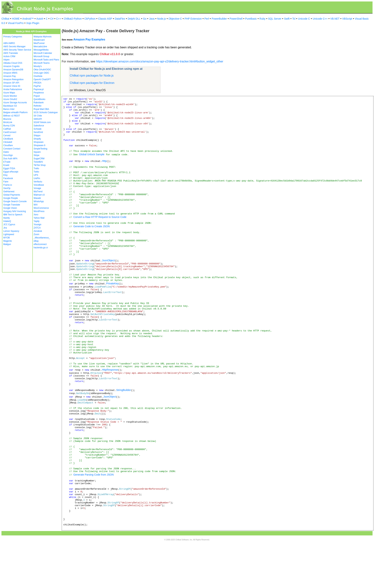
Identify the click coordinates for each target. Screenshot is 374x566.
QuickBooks (39, 99)
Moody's (38, 66)
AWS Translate (10, 53)
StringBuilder (123, 390)
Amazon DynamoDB (13, 69)
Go (144, 18)
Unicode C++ (320, 18)
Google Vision (10, 208)
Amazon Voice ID (11, 86)
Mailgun (7, 244)
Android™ (28, 18)
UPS (36, 175)
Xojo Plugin (32, 23)
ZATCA (37, 228)
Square (37, 152)
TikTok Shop (40, 165)
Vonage (37, 188)
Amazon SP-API (11, 82)
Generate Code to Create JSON (91, 226)
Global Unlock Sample (92, 154)
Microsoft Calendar (43, 53)
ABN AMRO (9, 43)
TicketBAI (38, 162)
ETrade (6, 162)
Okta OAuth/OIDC (42, 69)
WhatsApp (39, 201)
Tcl (293, 18)
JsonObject (108, 260)
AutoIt (39, 18)
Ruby (262, 18)
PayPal (37, 86)
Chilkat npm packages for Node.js (91, 75)
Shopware (39, 142)
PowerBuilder (219, 18)
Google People (10, 198)
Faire (5, 181)
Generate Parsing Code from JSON (93, 474)
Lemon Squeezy (11, 231)
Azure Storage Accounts (15, 102)
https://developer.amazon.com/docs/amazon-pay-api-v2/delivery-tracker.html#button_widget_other (159, 61)
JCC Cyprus (9, 224)
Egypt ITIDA (9, 168)
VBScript (347, 18)
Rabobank (39, 102)
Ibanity (6, 218)
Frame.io (7, 185)
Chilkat (5, 18)
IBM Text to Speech (12, 214)
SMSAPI (38, 119)
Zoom (36, 234)
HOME (16, 18)
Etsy (5, 175)
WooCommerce (41, 208)
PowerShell (236, 18)
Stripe (36, 155)
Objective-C (175, 18)
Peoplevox (39, 92)
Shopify (37, 139)
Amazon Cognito (11, 66)
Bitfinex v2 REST (11, 115)
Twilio (36, 171)
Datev (6, 152)
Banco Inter (8, 109)
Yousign (37, 224)
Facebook (8, 178)
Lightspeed (8, 234)
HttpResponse (110, 369)
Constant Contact (11, 148)
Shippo (37, 135)
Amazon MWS (10, 73)
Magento (7, 241)
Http (104, 160)
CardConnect (9, 132)
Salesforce (39, 125)
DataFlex (120, 18)
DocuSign (8, 155)
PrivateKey (112, 283)
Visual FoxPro (16, 23)
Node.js (161, 18)
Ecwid (6, 165)
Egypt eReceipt (10, 171)
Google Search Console (15, 201)
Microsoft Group (41, 56)
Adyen (6, 59)
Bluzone (7, 119)
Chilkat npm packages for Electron (92, 82)
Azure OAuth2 (10, 99)
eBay (36, 241)
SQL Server (275, 18)
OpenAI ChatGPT (42, 79)
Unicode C (304, 18)
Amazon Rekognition (13, 79)
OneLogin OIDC (41, 73)
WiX (36, 204)
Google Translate (11, 204)
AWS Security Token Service (17, 50)
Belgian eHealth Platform (15, 112)
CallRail (7, 129)
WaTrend (38, 191)
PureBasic (251, 18)
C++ (58, 18)
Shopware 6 (39, 145)
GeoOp (6, 188)
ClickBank (8, 139)
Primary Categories (12, 36)
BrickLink (7, 122)
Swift (287, 18)
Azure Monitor (10, 96)
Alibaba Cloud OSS (12, 63)
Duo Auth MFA (10, 158)
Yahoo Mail (39, 218)
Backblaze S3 (10, 106)
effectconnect (40, 244)
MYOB (6, 237)
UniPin (37, 178)
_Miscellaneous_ (42, 237)
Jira (5, 228)
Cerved (6, 135)
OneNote (38, 76)
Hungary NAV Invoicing (14, 211)
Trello (36, 168)
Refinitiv (38, 106)
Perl (206, 18)
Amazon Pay (9, 76)
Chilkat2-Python (73, 18)
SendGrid (38, 132)
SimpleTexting (40, 148)
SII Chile (38, 115)
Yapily (37, 221)
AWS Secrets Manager (14, 46)
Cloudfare (8, 145)
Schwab (38, 129)
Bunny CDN (9, 125)
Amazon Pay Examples (89, 39)
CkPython (90, 18)
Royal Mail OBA (41, 109)
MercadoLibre (40, 46)
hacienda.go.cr (41, 247)
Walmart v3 (39, 195)
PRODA (38, 82)
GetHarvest (8, 191)
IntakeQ (7, 221)
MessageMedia (41, 50)
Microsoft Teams (42, 63)
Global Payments (11, 195)
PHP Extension (193, 18)
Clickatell (7, 142)
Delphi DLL (134, 18)
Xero (36, 214)
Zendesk (38, 231)
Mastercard (39, 40)
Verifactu (38, 181)
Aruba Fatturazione (12, 89)
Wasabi (37, 198)
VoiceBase (39, 185)
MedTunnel (39, 43)
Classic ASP (105, 18)
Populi (37, 96)
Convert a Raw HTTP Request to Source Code (99, 217)
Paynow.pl (39, 89)
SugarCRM (39, 158)
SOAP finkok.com (42, 122)
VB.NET (335, 18)
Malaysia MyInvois (43, 36)
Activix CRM (9, 56)
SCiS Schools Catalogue (46, 112)
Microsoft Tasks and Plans (46, 59)
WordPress (39, 211)
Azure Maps (9, 92)
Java (152, 18)
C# (51, 18)
